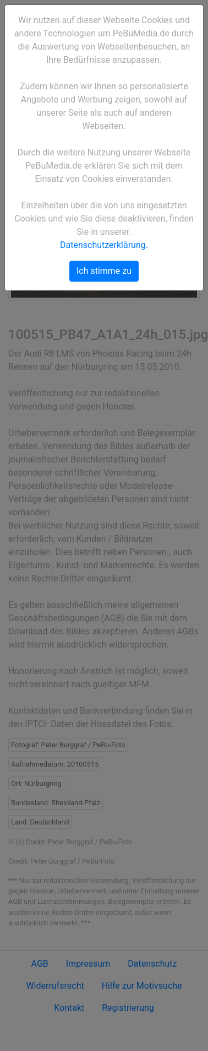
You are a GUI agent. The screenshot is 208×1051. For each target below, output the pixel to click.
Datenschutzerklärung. (104, 245)
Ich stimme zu (104, 271)
